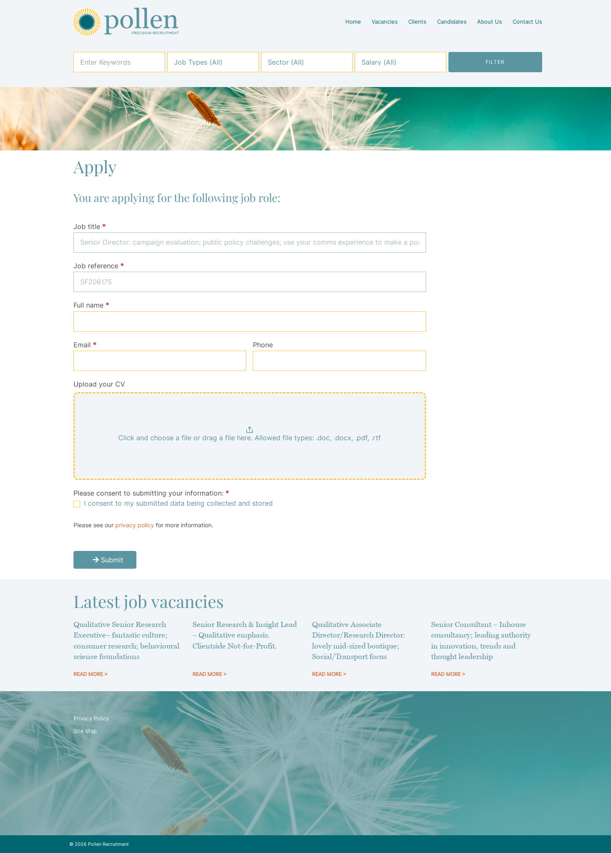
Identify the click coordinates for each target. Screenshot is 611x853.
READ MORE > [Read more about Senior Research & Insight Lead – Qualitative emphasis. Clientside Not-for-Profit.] (210, 674)
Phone (263, 345)
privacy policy (134, 525)
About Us (489, 21)
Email (84, 345)
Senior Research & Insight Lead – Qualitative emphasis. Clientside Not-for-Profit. (245, 635)
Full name (91, 305)
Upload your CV (99, 384)
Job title (89, 226)
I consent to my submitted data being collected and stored (173, 503)
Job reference (98, 266)
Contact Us (527, 21)
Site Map (85, 731)
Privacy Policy (91, 718)
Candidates (452, 21)
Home (353, 21)
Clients (417, 21)
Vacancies (385, 21)
